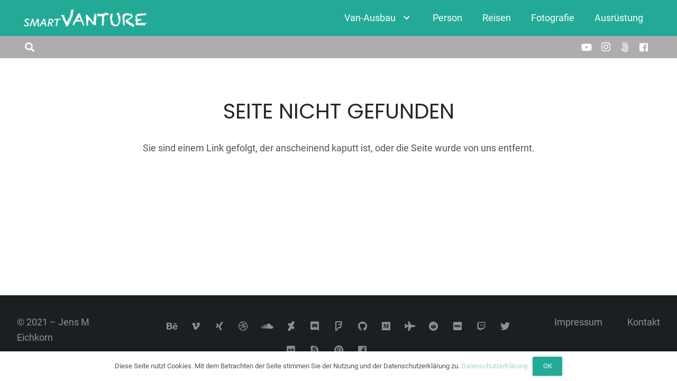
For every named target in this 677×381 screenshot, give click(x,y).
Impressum (578, 322)
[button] (29, 47)
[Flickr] (291, 350)
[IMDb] (458, 326)
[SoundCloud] (267, 326)
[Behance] (172, 326)
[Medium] (386, 326)
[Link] (85, 18)
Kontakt (643, 322)
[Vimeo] (196, 326)
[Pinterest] (339, 350)
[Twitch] (481, 326)
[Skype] (315, 350)
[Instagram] (605, 47)
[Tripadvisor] (410, 326)
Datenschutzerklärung (494, 366)
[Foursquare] (339, 326)
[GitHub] (362, 326)
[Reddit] (434, 326)
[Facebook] (643, 47)
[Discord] (315, 326)
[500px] (624, 47)
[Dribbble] (243, 326)
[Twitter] (505, 326)
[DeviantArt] (291, 326)
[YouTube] (586, 47)
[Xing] (220, 326)
